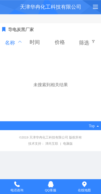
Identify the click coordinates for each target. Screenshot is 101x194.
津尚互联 (52, 143)
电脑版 (68, 143)
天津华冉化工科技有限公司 (50, 7)
